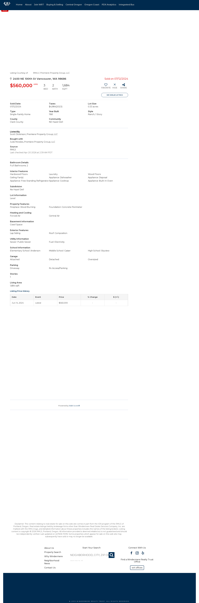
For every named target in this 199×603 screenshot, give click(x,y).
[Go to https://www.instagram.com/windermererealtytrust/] (137, 553)
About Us (49, 548)
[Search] (111, 555)
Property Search (52, 552)
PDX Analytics (109, 4)
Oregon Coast (91, 4)
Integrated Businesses (131, 4)
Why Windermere (53, 556)
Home (19, 4)
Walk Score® (74, 406)
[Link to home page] (7, 5)
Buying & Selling (54, 4)
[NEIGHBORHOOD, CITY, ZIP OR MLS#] (91, 555)
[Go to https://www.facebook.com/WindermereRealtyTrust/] (131, 553)
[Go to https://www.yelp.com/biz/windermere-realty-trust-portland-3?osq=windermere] (142, 553)
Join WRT (39, 4)
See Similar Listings (115, 95)
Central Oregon (74, 4)
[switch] (105, 87)
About (28, 4)
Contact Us (49, 567)
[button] (137, 567)
